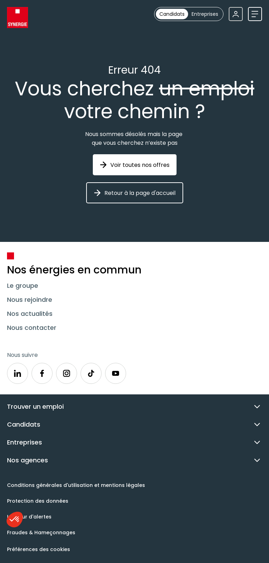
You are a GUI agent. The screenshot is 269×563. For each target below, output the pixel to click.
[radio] (172, 14)
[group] (188, 14)
